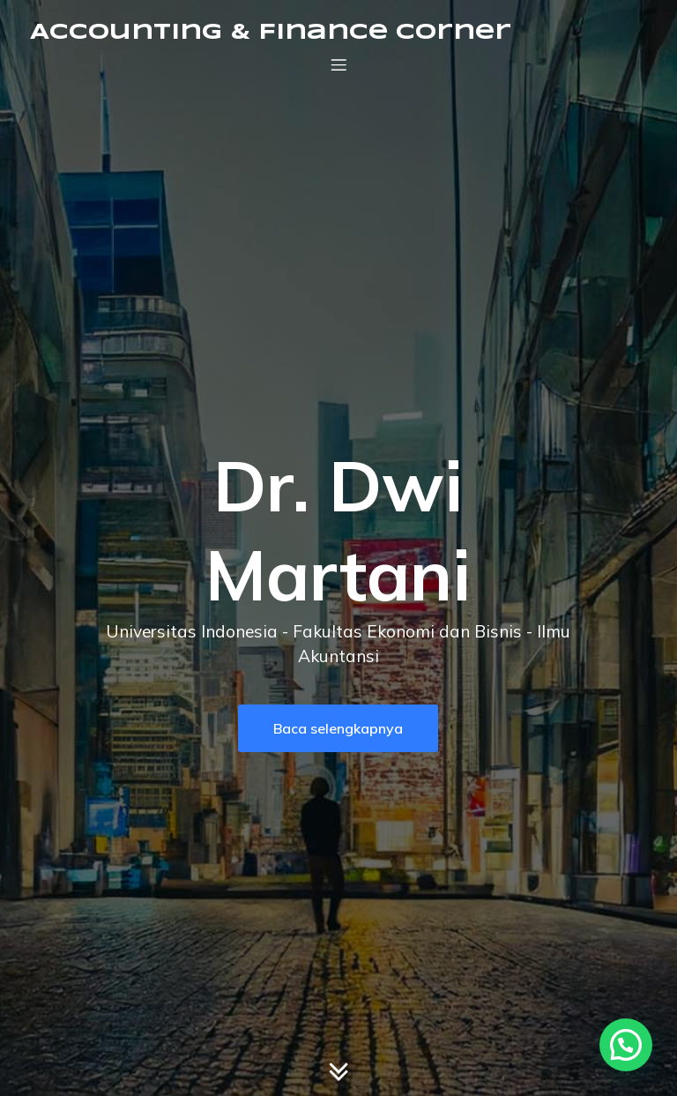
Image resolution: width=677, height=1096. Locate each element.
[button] (625, 1044)
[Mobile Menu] (338, 64)
